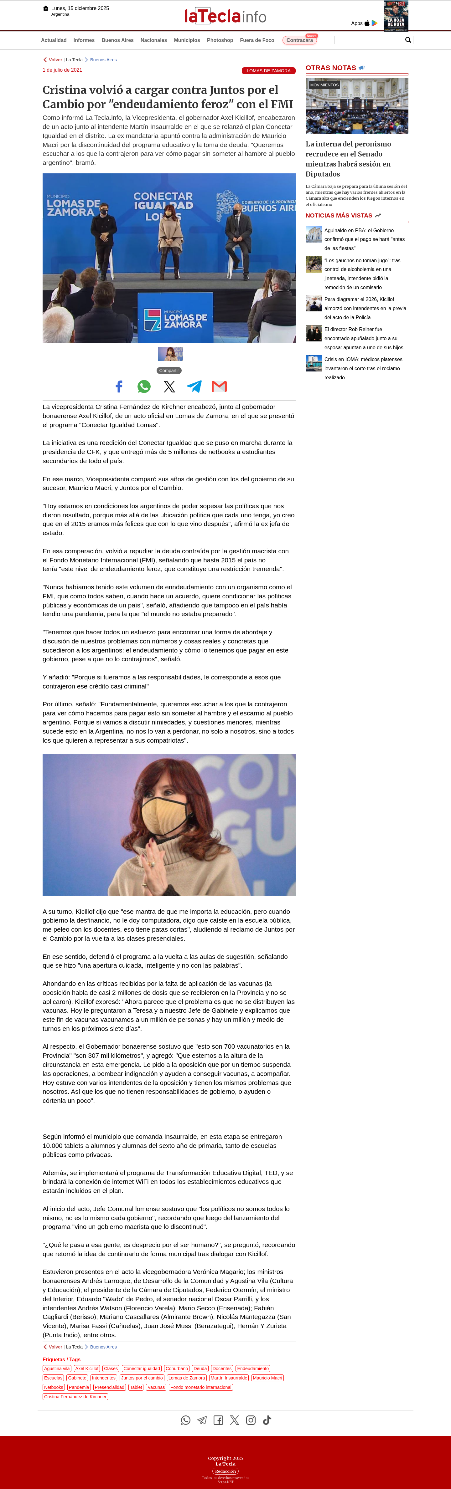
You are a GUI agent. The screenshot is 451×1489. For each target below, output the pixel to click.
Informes (84, 40)
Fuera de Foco (257, 40)
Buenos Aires (117, 40)
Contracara (302, 39)
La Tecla (74, 59)
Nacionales (154, 40)
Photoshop (220, 40)
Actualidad (54, 40)
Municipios (187, 40)
